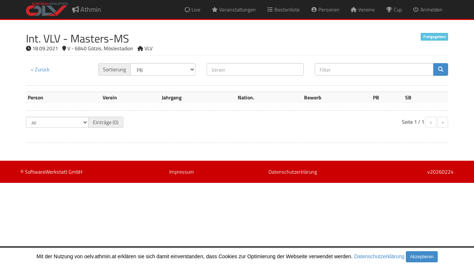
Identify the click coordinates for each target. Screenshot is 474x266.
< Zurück (40, 69)
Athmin (86, 9)
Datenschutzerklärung (379, 256)
